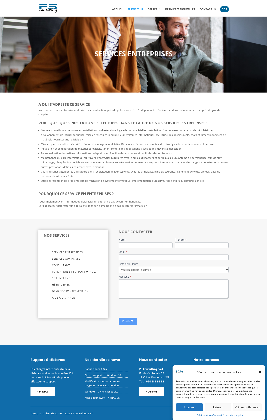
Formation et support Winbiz (74, 271)
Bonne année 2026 (96, 369)
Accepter (189, 407)
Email (123, 251)
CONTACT (206, 9)
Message (125, 276)
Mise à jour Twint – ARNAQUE (102, 397)
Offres (152, 9)
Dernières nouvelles (180, 9)
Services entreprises (67, 252)
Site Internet (62, 278)
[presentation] (145, 307)
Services (133, 9)
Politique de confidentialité (210, 415)
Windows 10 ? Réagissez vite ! (102, 391)
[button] (260, 372)
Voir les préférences (247, 407)
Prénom (181, 239)
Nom (123, 239)
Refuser (218, 407)
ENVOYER (127, 321)
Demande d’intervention (70, 291)
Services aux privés (66, 258)
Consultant (61, 265)
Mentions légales (234, 415)
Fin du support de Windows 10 (103, 375)
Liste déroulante (128, 264)
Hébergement (62, 284)
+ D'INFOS (43, 391)
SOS (224, 9)
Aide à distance (63, 297)
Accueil (117, 9)
